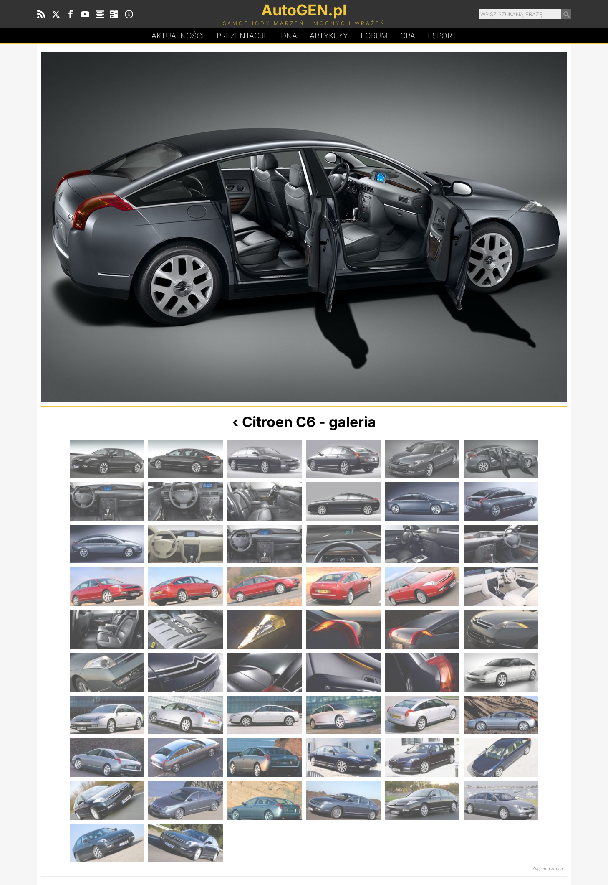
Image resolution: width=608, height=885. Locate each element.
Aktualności (177, 35)
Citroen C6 (278, 421)
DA (289, 35)
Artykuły (329, 35)
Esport (442, 35)
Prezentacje (242, 35)
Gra (407, 35)
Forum (374, 35)
